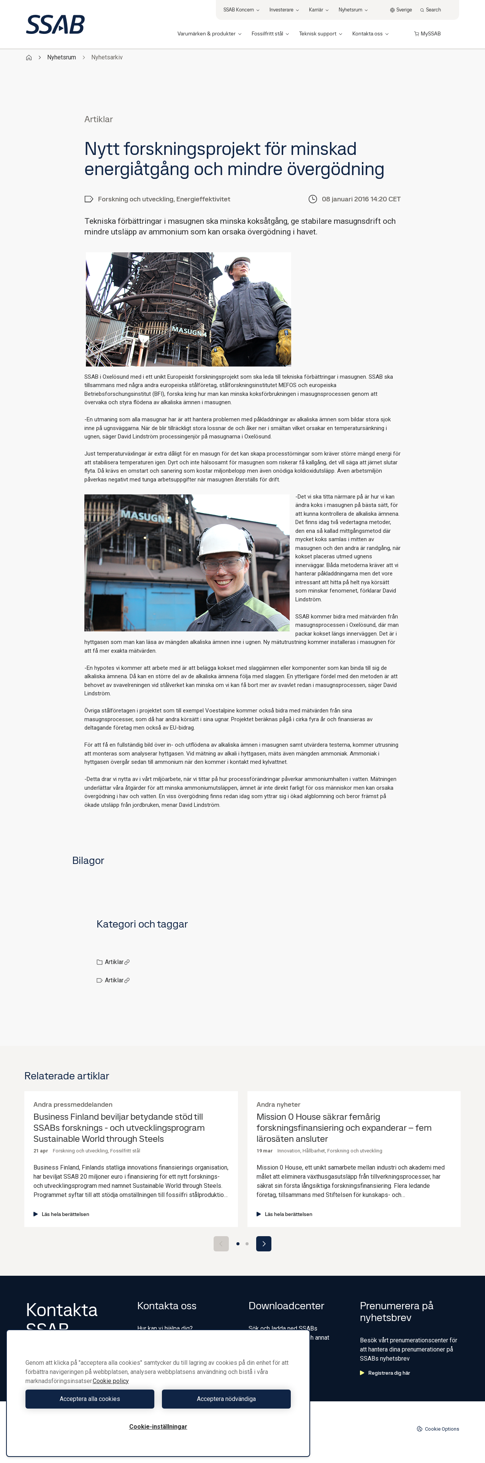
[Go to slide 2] (247, 1243)
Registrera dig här (385, 1372)
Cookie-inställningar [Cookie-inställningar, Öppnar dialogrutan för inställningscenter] (158, 1426)
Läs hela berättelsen (61, 1214)
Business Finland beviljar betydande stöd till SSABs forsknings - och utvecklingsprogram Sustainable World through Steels (119, 1127)
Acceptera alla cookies (90, 1398)
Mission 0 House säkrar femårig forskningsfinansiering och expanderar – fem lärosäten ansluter (344, 1127)
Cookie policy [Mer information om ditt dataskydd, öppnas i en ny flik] (111, 1381)
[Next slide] (263, 1243)
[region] (158, 1393)
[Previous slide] (221, 1243)
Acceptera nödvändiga (226, 1398)
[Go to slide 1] (237, 1243)
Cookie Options (438, 1429)
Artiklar (117, 962)
